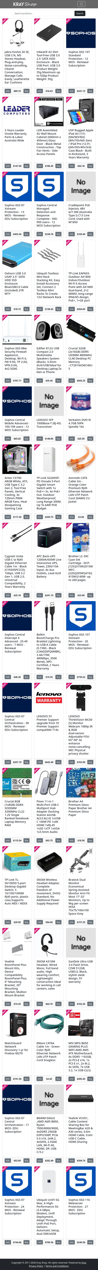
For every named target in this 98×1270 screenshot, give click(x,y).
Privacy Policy (36, 1266)
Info (8, 91)
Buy (26, 91)
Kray (83, 1262)
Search (80, 13)
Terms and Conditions (56, 1266)
